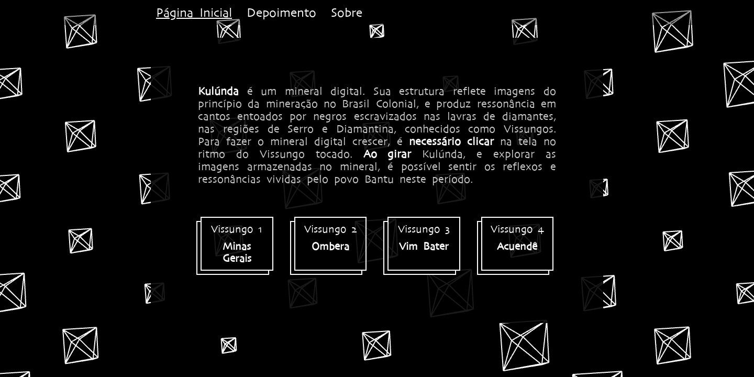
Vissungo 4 (517, 237)
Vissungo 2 (331, 237)
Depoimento (281, 12)
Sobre (346, 12)
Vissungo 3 (424, 237)
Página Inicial (194, 12)
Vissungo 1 (237, 243)
